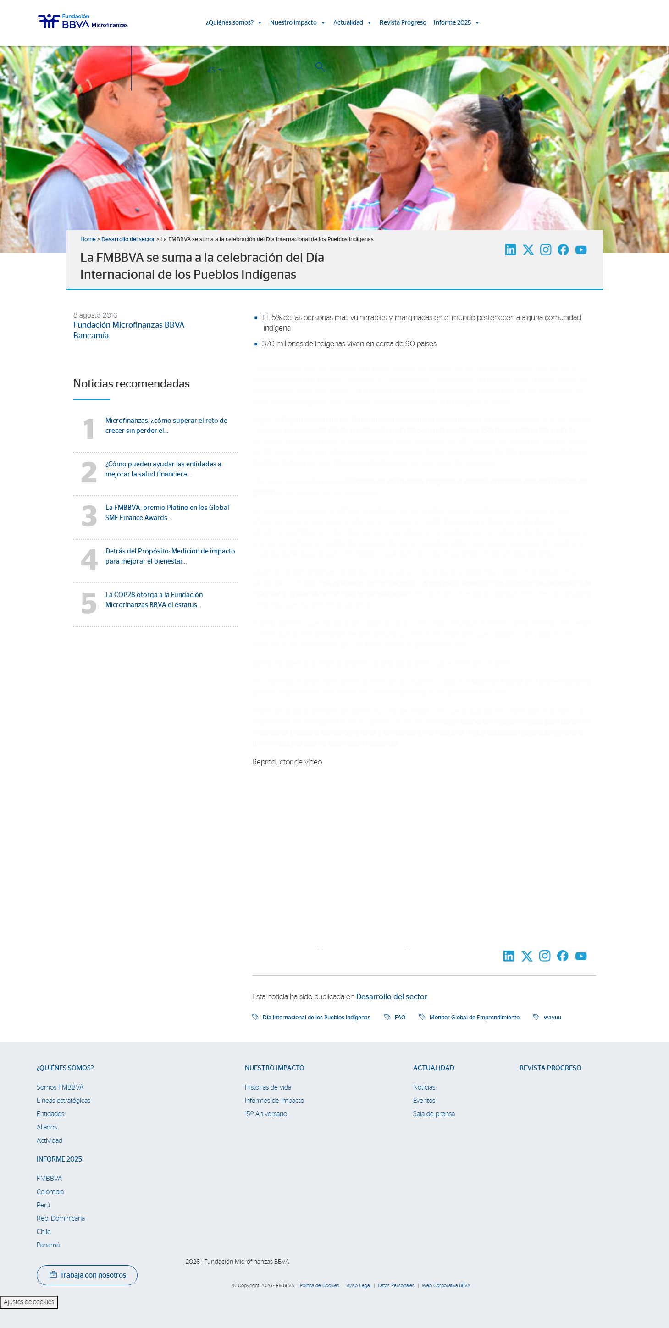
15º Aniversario (266, 1114)
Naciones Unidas (362, 463)
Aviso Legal (358, 1285)
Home (88, 240)
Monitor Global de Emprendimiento (532, 682)
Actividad (49, 1140)
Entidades (50, 1114)
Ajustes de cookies (29, 1302)
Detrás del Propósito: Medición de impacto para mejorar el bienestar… (170, 556)
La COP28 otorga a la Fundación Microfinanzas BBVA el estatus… (154, 600)
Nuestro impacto (298, 23)
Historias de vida (268, 1087)
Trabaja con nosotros (88, 1275)
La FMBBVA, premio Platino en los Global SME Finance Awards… (167, 512)
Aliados (47, 1127)
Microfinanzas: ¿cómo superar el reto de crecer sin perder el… (166, 425)
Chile (44, 1231)
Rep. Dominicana (61, 1218)
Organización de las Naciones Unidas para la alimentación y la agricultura (409, 420)
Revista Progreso (403, 23)
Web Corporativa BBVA (446, 1285)
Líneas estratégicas (63, 1100)
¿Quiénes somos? (234, 23)
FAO (400, 1017)
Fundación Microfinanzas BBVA (129, 325)
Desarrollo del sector (128, 240)
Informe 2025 (457, 23)
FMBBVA (49, 1178)
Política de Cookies (319, 1285)
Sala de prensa (434, 1114)
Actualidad (352, 23)
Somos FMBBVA (60, 1087)
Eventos (424, 1100)
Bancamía (91, 336)
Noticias (424, 1087)
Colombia (50, 1192)
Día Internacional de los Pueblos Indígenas (316, 1017)
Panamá (48, 1245)
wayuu (552, 1017)
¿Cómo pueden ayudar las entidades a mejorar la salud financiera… (163, 469)
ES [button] (573, 24)
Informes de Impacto (274, 1100)
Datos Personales (396, 1285)
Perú (43, 1205)
